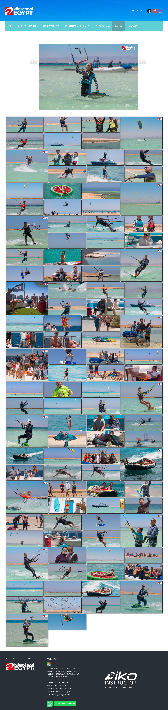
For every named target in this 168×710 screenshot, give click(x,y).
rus (137, 10)
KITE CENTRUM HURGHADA (76, 26)
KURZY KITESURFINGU (27, 26)
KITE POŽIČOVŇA (102, 26)
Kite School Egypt (62, 691)
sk (141, 10)
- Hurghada (62, 668)
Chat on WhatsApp (65, 703)
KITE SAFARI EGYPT (50, 26)
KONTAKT (132, 26)
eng (132, 10)
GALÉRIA (118, 26)
